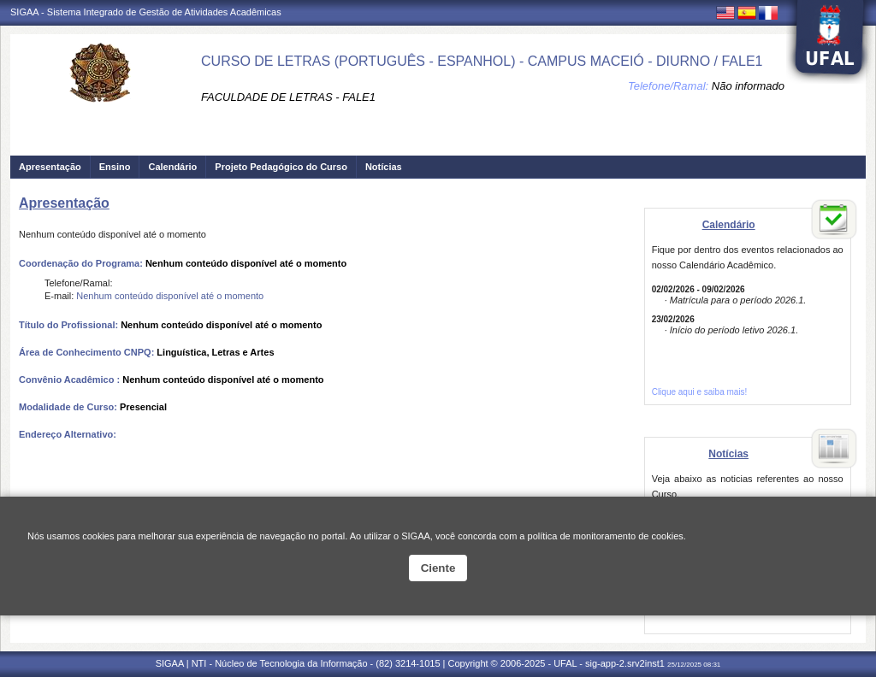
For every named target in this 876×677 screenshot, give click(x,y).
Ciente (438, 568)
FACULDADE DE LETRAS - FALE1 (288, 97)
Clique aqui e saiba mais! (700, 392)
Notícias (383, 167)
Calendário (172, 167)
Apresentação (50, 167)
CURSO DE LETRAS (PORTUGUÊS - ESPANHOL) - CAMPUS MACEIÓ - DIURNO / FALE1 (481, 61)
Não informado (748, 85)
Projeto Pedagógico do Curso (281, 167)
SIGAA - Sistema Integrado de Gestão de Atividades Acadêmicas (145, 12)
